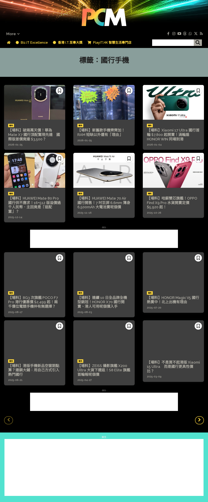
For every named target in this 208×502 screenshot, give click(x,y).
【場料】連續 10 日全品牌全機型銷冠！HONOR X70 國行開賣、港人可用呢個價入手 (102, 302)
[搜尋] (198, 42)
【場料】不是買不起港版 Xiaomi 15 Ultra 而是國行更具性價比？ (173, 366)
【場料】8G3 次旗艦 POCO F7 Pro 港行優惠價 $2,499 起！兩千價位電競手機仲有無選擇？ (33, 302)
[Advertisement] (104, 239)
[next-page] (199, 420)
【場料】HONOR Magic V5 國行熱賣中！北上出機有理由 (173, 300)
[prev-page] (8, 420)
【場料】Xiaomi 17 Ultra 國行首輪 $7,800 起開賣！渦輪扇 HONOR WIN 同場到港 (173, 134)
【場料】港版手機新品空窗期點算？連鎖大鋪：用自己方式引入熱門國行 (33, 370)
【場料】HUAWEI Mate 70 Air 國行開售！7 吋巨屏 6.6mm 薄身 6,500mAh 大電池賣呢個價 (103, 202)
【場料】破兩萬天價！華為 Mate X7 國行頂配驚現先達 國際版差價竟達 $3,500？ (34, 134)
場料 (11, 126)
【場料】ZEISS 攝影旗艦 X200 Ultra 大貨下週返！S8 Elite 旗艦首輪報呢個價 (103, 370)
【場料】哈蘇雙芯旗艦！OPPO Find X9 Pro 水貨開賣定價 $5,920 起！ (172, 202)
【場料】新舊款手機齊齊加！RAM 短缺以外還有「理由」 (101, 132)
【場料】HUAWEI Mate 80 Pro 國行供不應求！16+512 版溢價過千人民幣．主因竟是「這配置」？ (34, 205)
